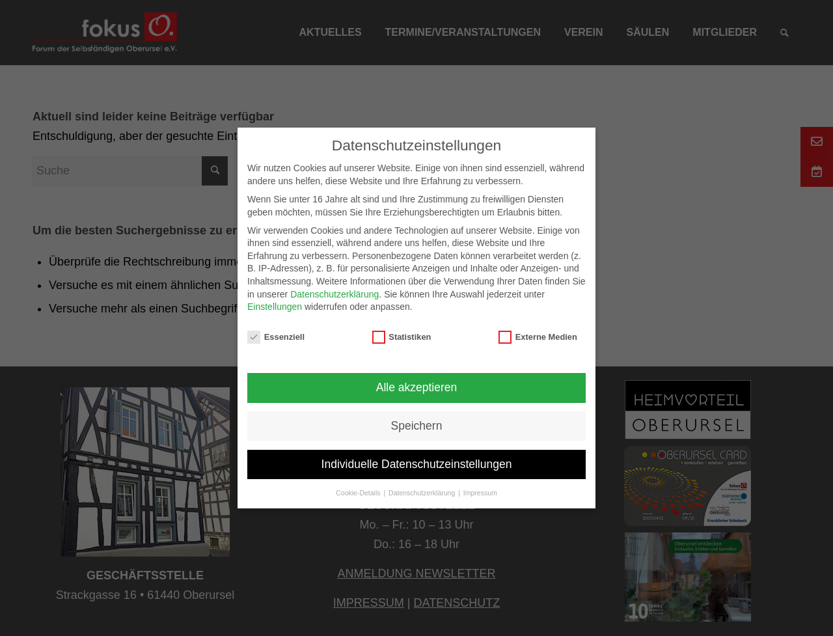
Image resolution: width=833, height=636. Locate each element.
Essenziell (276, 337)
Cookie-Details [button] (359, 493)
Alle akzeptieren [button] (416, 387)
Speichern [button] (417, 425)
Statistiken (401, 337)
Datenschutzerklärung (334, 294)
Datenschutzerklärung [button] (423, 493)
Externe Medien (537, 337)
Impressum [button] (480, 493)
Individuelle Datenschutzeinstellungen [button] (416, 464)
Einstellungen (274, 306)
